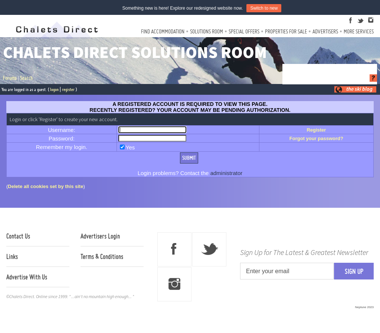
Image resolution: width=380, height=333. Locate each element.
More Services (359, 31)
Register (316, 130)
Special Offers (244, 31)
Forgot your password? (316, 138)
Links (12, 256)
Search (26, 78)
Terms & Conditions (102, 256)
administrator (226, 173)
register (68, 89)
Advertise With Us (26, 277)
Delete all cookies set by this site (45, 186)
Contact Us (18, 236)
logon (54, 89)
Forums (10, 78)
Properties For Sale (286, 31)
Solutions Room (206, 31)
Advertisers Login (100, 236)
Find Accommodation (162, 31)
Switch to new (264, 8)
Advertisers (325, 31)
